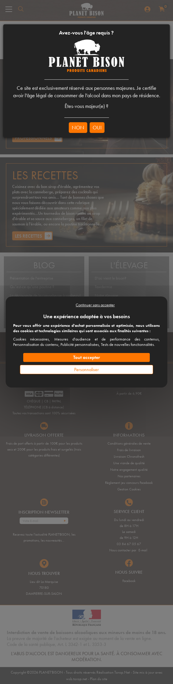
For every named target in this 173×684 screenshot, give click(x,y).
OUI (97, 127)
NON (78, 127)
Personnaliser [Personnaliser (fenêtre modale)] (86, 369)
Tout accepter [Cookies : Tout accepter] (86, 357)
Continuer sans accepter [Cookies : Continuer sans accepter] (95, 305)
